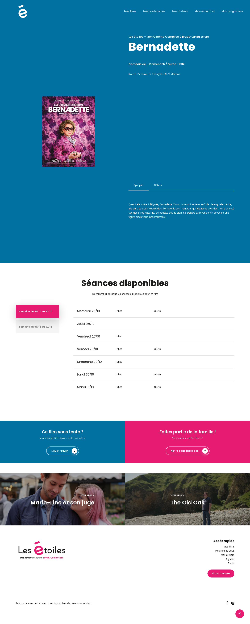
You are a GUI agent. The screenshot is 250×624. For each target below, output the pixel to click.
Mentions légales (81, 603)
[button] (138, 185)
